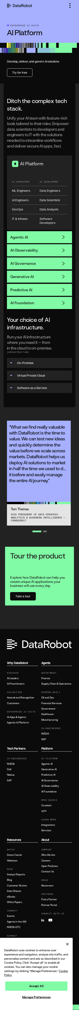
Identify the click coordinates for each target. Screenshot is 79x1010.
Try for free (19, 72)
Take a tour (23, 596)
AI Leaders (13, 678)
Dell (9, 769)
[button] (70, 5)
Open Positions (49, 866)
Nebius (11, 774)
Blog (9, 879)
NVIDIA (45, 733)
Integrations (48, 824)
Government (48, 708)
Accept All (36, 986)
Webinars (12, 860)
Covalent (46, 805)
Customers (13, 703)
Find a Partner (49, 899)
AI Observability (37, 250)
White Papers (14, 902)
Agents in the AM (16, 921)
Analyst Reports (16, 874)
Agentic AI (37, 237)
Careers (45, 860)
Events (11, 916)
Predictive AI (37, 289)
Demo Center (14, 854)
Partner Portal (49, 905)
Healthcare (47, 714)
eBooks (11, 896)
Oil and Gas (47, 697)
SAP (43, 739)
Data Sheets (14, 891)
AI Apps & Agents (16, 717)
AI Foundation (37, 302)
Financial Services (51, 703)
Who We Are (48, 854)
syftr (44, 810)
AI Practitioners (15, 683)
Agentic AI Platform (18, 722)
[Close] (67, 944)
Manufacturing (49, 719)
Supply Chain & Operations (56, 683)
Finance (45, 678)
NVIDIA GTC (13, 927)
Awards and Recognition (20, 697)
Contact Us (47, 871)
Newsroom (47, 885)
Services (46, 830)
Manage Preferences (36, 997)
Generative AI (37, 276)
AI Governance (37, 263)
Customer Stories (17, 885)
